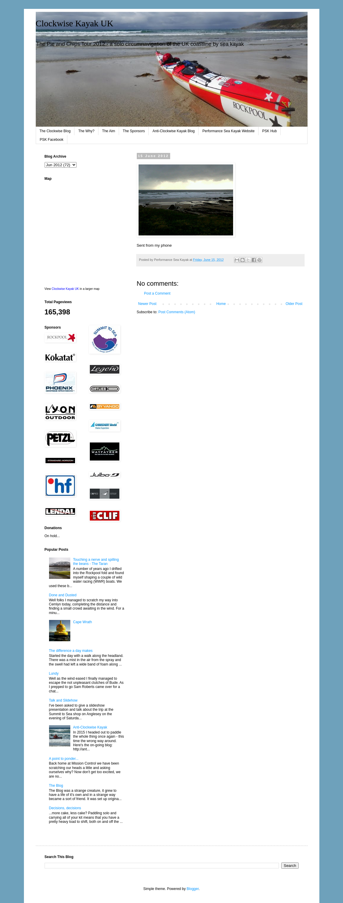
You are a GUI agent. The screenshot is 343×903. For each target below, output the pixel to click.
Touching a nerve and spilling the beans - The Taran (96, 562)
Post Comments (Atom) (176, 312)
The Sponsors (134, 131)
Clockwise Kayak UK (74, 23)
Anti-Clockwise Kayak (90, 727)
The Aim (108, 131)
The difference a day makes (71, 651)
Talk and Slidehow (63, 700)
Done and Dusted (63, 595)
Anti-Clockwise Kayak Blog (173, 131)
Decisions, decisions (65, 808)
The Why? (86, 131)
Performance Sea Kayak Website (228, 131)
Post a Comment (157, 293)
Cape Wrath (82, 622)
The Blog (56, 786)
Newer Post (147, 304)
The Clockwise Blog (55, 131)
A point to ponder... (64, 759)
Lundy (54, 673)
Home (221, 304)
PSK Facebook (52, 140)
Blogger (193, 889)
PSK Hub (269, 131)
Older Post (294, 304)
